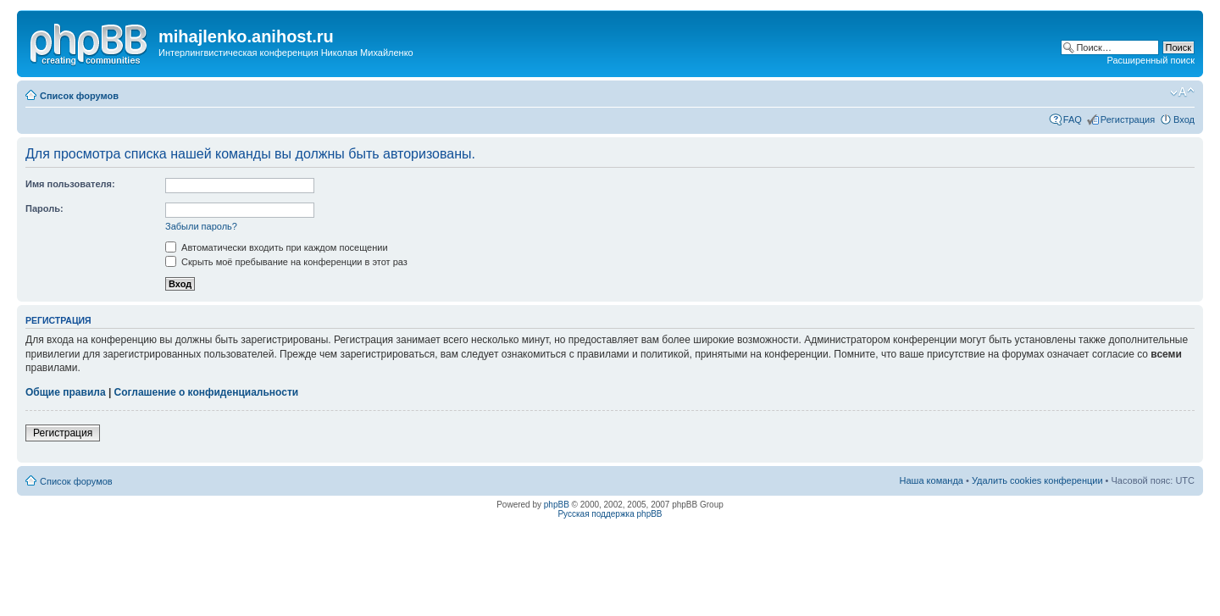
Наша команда (931, 480)
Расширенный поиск (1150, 60)
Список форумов (79, 96)
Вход (1184, 119)
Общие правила (65, 392)
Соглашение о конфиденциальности (206, 392)
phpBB (556, 504)
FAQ (1072, 119)
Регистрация (1128, 119)
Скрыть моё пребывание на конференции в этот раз (286, 262)
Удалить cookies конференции (1037, 480)
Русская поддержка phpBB (609, 514)
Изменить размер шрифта (1182, 92)
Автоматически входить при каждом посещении (276, 247)
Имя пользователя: (70, 184)
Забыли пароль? (201, 226)
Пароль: (44, 208)
